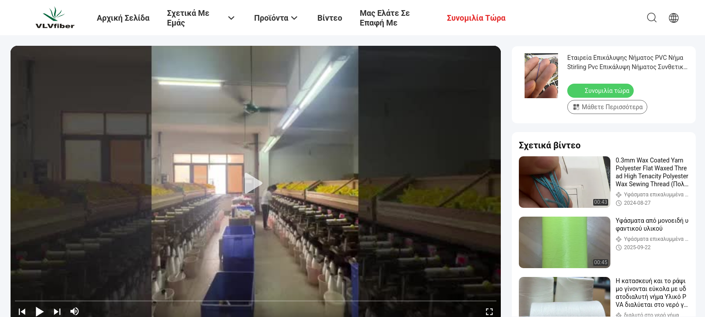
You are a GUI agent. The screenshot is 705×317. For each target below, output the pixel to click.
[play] (256, 184)
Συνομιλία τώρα (601, 90)
